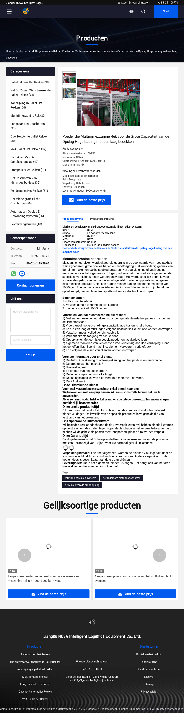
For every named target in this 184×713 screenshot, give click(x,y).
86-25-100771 (167, 2)
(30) (29, 139)
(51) (29, 191)
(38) (30, 82)
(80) (27, 115)
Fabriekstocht (149, 661)
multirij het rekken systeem (80, 477)
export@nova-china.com (133, 2)
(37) (28, 149)
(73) (30, 93)
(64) (26, 105)
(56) (25, 201)
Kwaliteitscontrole (148, 669)
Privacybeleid (149, 691)
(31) (27, 126)
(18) (26, 224)
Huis (8, 51)
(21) (28, 170)
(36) (27, 214)
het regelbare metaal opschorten (122, 477)
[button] (24, 555)
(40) (24, 160)
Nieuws (148, 676)
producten (21, 51)
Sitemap (149, 684)
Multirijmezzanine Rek (45, 51)
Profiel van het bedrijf (148, 654)
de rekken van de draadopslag (82, 485)
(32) (25, 180)
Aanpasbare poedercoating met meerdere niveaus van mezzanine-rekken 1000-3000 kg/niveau (43, 579)
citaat (166, 11)
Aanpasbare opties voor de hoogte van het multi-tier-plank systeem (133, 579)
